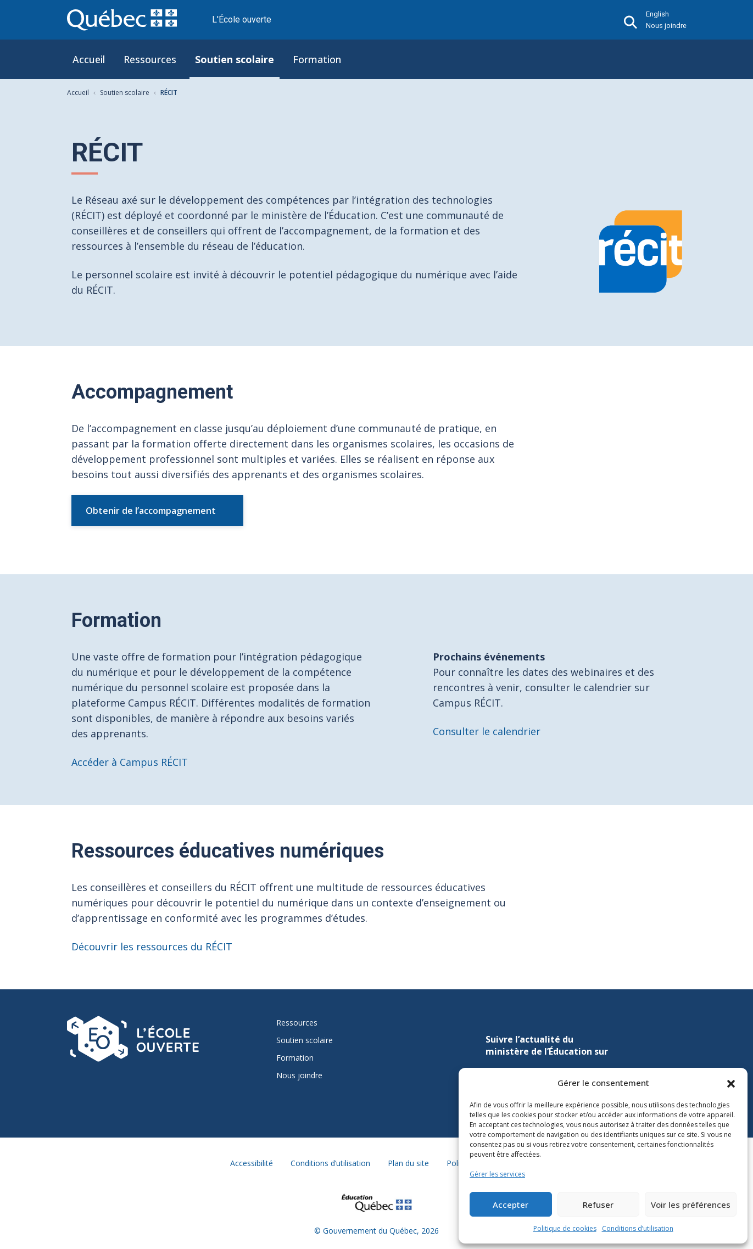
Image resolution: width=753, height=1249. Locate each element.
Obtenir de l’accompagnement (151, 511)
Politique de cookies (564, 1228)
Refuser (598, 1204)
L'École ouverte (241, 19)
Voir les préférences (690, 1204)
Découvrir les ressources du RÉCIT (151, 946)
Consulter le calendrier (486, 731)
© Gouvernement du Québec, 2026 (376, 1230)
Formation (317, 59)
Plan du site (408, 1163)
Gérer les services (497, 1174)
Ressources (150, 59)
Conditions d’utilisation (637, 1228)
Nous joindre (666, 25)
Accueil (88, 59)
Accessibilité (251, 1163)
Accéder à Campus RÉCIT (129, 762)
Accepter (510, 1204)
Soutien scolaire (234, 59)
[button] (731, 1082)
